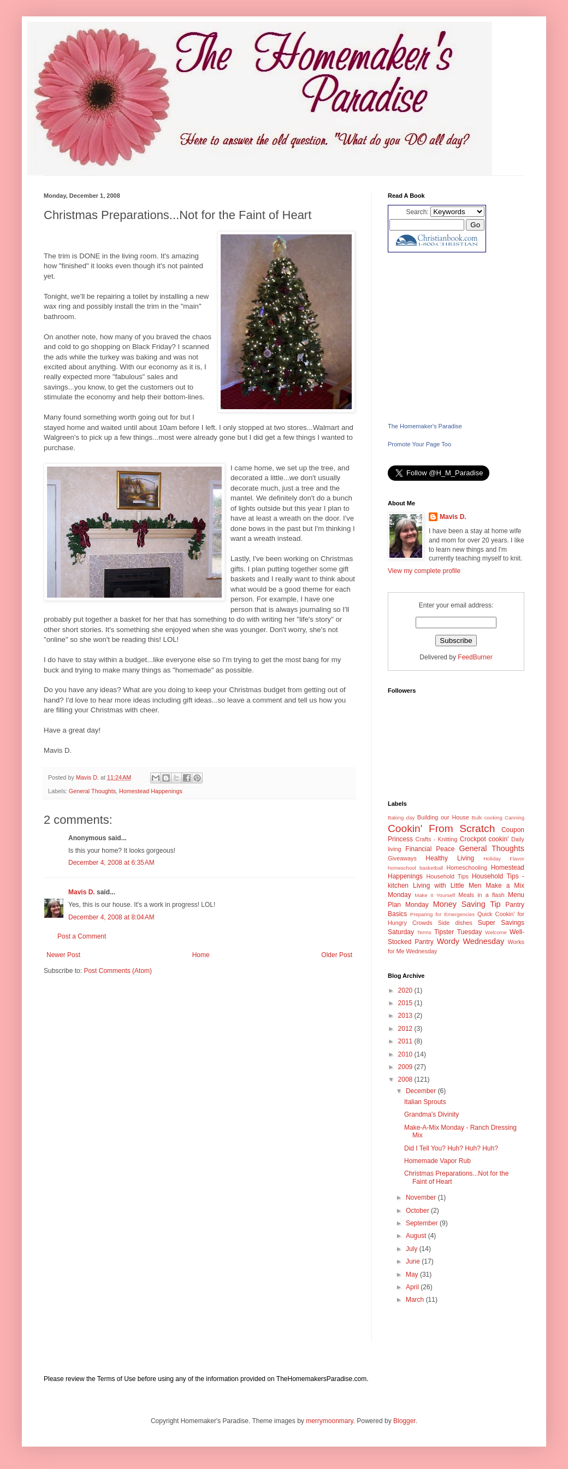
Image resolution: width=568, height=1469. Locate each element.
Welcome (496, 932)
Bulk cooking (487, 818)
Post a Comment (81, 936)
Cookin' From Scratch (441, 828)
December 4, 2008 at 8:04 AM (111, 917)
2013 (406, 1015)
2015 (406, 1003)
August (417, 1236)
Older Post (336, 955)
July (412, 1249)
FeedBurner (475, 657)
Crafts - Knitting (437, 839)
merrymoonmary (329, 1421)
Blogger (404, 1421)
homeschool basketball (415, 868)
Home (201, 955)
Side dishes (455, 922)
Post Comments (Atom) (118, 971)
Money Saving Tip (467, 904)
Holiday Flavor (503, 859)
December (422, 1091)
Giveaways (402, 858)
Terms (424, 932)
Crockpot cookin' (484, 839)
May (413, 1274)
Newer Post (63, 955)
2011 (406, 1041)
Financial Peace (429, 849)
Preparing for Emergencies (442, 914)
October (418, 1210)
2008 (406, 1079)
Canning (514, 818)
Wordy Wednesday (471, 941)
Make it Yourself (435, 895)
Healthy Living (449, 858)
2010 (406, 1054)
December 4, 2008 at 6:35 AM (111, 862)
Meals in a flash (481, 895)
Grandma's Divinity (431, 1114)
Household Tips (447, 876)
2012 (406, 1029)
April (413, 1287)
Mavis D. (81, 892)
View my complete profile (424, 571)
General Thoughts (92, 791)
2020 (406, 990)
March (416, 1299)
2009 (406, 1067)
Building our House (443, 817)
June (414, 1261)
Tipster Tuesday (458, 932)
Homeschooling (467, 867)
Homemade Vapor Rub (437, 1161)
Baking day (401, 818)
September (423, 1223)
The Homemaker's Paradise (425, 426)
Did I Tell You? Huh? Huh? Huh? (451, 1148)
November (422, 1197)
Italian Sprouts (425, 1102)
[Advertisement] (456, 337)
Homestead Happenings (150, 791)
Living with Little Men (447, 885)
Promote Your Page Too (419, 444)
